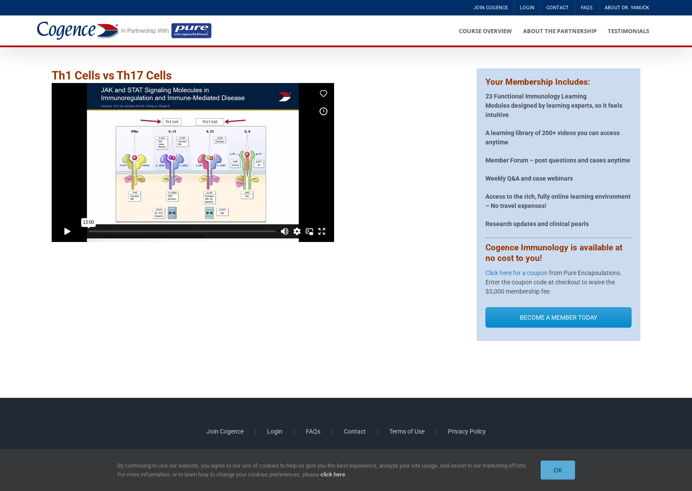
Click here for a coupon (516, 272)
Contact (355, 431)
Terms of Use (407, 431)
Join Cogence (225, 431)
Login (274, 431)
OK (557, 470)
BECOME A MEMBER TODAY (558, 317)
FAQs (313, 431)
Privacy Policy (467, 431)
